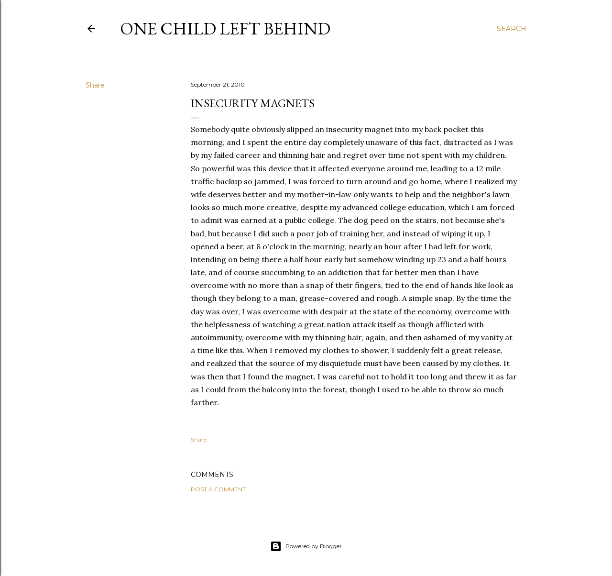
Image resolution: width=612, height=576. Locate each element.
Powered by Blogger (306, 546)
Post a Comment (218, 489)
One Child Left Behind (225, 28)
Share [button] (95, 85)
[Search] (511, 28)
